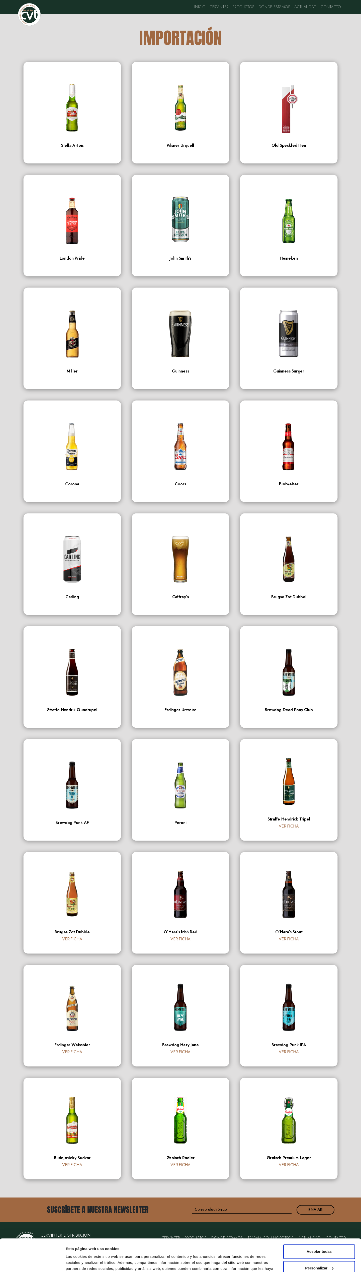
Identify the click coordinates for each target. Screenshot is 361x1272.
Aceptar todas (319, 1219)
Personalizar (319, 1235)
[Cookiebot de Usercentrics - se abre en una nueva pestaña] (32, 1262)
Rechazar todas (319, 1252)
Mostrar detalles (80, 1262)
